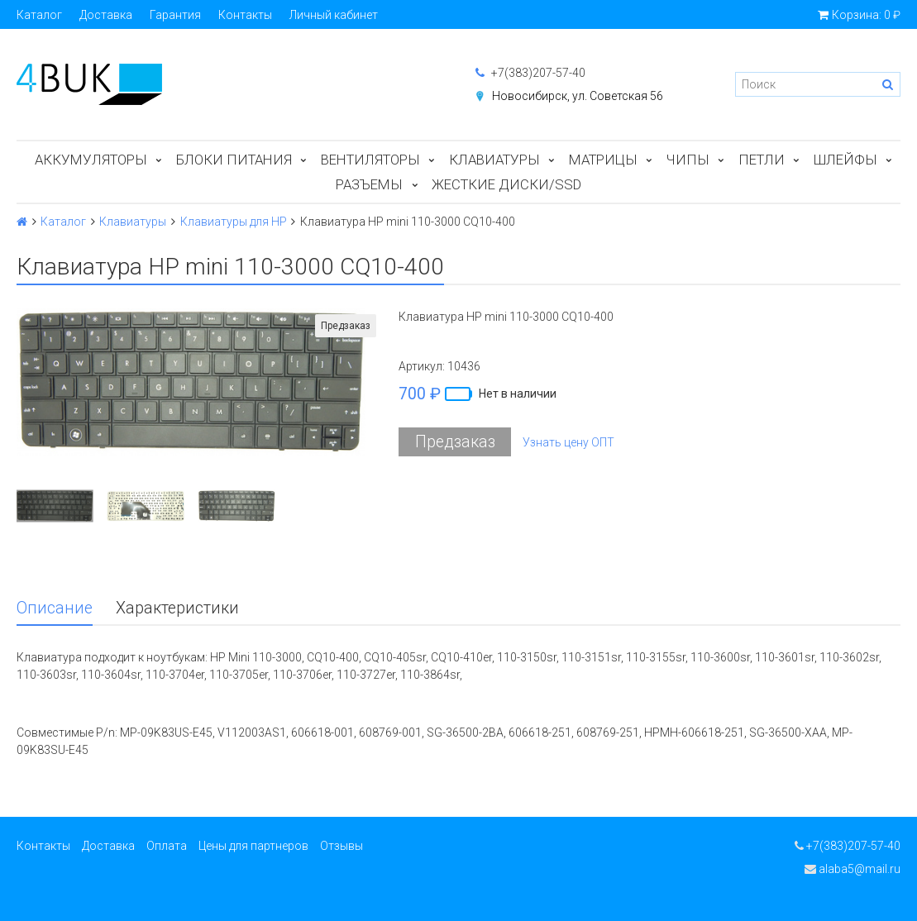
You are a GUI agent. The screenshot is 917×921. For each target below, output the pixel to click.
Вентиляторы (370, 159)
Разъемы (369, 184)
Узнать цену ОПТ (568, 442)
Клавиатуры (494, 159)
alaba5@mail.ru (852, 869)
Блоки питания (234, 159)
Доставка (105, 15)
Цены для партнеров (253, 845)
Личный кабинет (333, 15)
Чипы (687, 159)
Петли (761, 159)
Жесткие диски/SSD (506, 184)
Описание (55, 608)
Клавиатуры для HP (233, 221)
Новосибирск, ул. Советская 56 (577, 96)
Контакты (245, 15)
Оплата (166, 845)
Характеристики (177, 608)
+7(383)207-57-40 (530, 73)
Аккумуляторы (91, 159)
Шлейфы (845, 159)
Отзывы (341, 845)
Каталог (39, 15)
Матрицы (603, 159)
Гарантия (175, 15)
